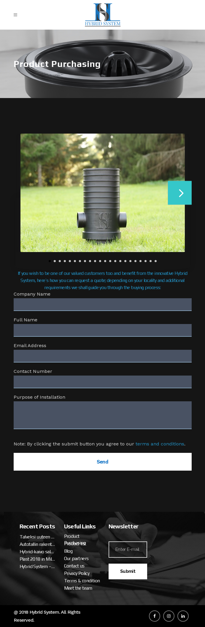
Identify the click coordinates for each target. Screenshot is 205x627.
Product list (75, 543)
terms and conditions (160, 444)
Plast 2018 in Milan (37, 559)
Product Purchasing (74, 539)
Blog (68, 551)
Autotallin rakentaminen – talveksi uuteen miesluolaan (37, 544)
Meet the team (78, 588)
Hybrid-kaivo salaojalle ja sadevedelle (37, 551)
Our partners (76, 558)
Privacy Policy (77, 573)
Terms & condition (82, 580)
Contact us (74, 566)
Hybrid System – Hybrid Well (37, 566)
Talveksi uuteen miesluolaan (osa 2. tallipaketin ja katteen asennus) (37, 537)
